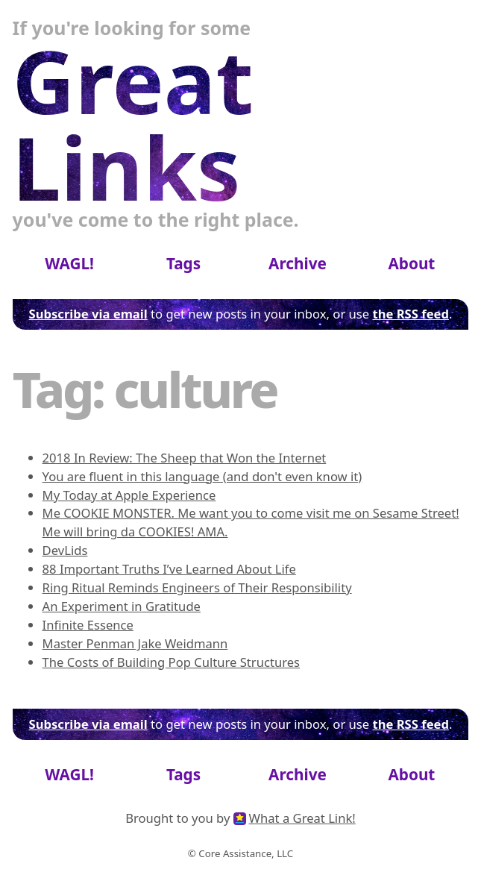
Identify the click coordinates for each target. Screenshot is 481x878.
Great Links (133, 124)
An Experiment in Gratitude (122, 606)
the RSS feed (410, 313)
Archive (297, 263)
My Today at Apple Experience (129, 495)
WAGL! (69, 263)
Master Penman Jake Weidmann (135, 643)
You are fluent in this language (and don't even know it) (202, 476)
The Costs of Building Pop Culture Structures (171, 662)
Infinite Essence (88, 624)
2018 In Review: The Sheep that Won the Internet (185, 457)
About (411, 263)
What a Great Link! (302, 818)
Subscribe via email (88, 313)
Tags (183, 263)
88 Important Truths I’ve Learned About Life (169, 568)
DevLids (65, 550)
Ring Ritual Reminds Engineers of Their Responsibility (197, 587)
